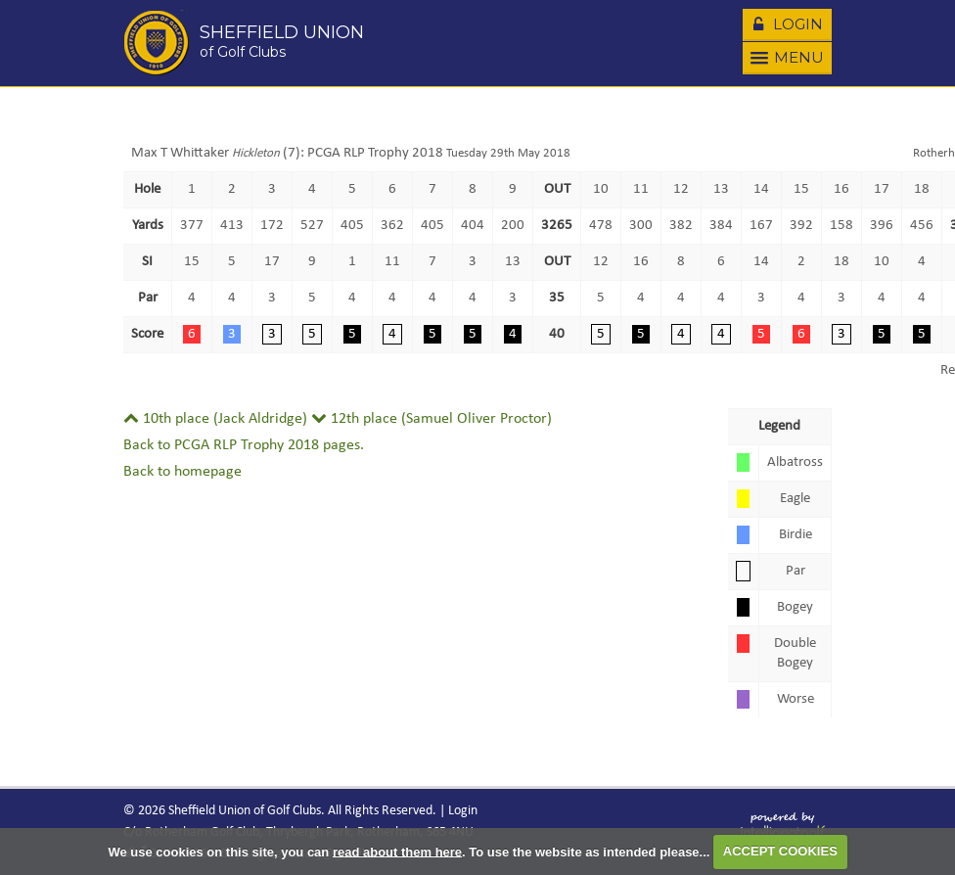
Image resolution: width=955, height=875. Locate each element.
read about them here (397, 851)
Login (786, 23)
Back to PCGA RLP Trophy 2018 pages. (243, 445)
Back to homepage (182, 472)
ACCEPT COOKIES (780, 851)
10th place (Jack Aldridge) (215, 419)
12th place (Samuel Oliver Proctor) (431, 419)
